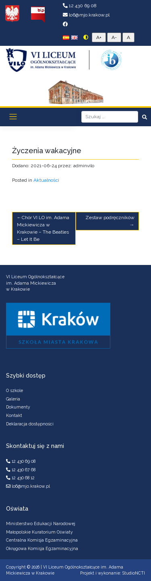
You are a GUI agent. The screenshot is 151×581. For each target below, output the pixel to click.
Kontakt (14, 415)
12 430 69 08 (80, 5)
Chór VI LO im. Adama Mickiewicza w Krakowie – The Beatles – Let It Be (43, 228)
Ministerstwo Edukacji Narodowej (40, 523)
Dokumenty (18, 406)
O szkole (14, 390)
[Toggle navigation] (13, 117)
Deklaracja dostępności (30, 423)
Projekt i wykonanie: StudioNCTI (112, 573)
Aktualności (46, 180)
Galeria (13, 398)
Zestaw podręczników (109, 217)
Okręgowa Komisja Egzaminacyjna (42, 548)
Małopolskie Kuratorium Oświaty (39, 532)
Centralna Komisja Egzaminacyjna (42, 540)
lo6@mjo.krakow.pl (86, 15)
